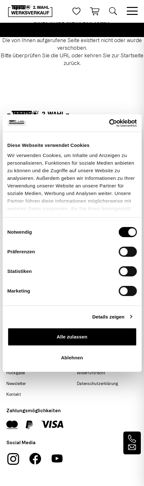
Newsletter (16, 383)
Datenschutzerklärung (97, 383)
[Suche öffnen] (113, 11)
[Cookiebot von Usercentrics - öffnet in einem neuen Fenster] (109, 123)
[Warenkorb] (94, 11)
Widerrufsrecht (91, 372)
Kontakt (13, 394)
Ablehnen (72, 357)
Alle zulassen (72, 336)
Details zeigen (108, 316)
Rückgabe (15, 372)
